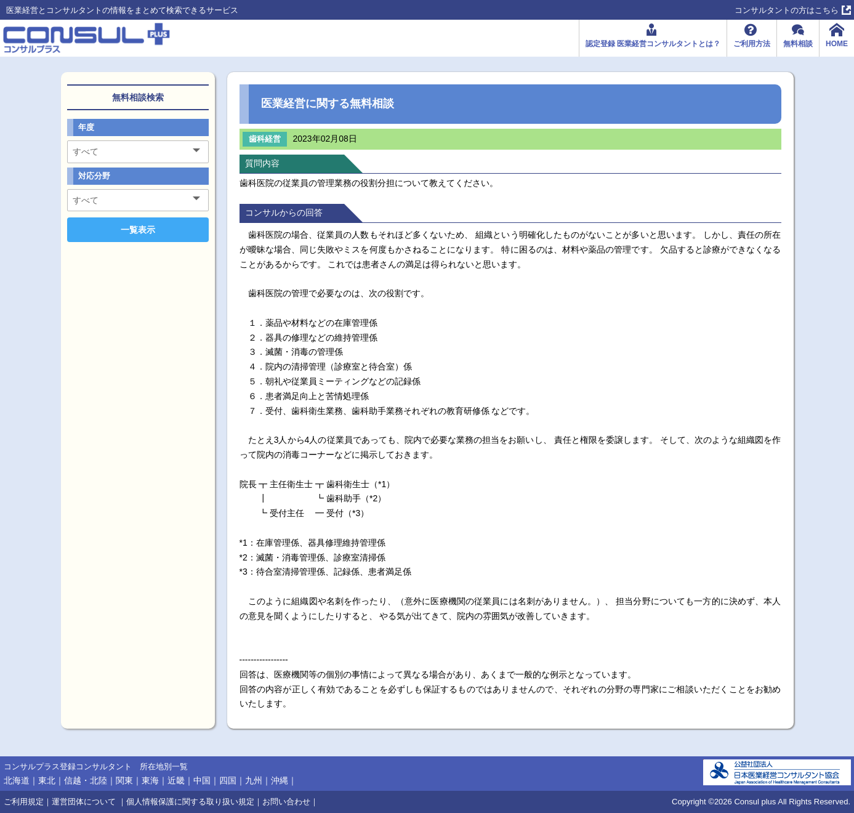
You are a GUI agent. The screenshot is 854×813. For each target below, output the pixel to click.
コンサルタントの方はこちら (787, 10)
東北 (46, 780)
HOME (837, 43)
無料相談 (798, 43)
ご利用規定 (24, 801)
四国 (227, 780)
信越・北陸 (85, 780)
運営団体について (85, 801)
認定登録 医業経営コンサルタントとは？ (653, 43)
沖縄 (279, 780)
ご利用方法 (751, 43)
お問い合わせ (286, 801)
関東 (124, 780)
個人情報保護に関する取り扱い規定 (190, 801)
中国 (202, 780)
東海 (150, 780)
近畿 (176, 780)
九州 (253, 780)
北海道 (17, 780)
